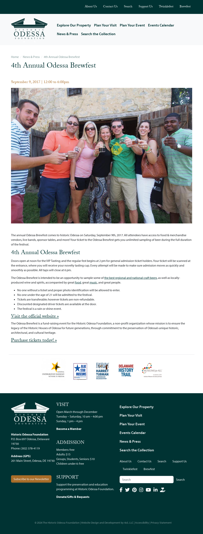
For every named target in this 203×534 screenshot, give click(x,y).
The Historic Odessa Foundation (61, 522)
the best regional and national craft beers (130, 278)
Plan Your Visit (105, 25)
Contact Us (110, 6)
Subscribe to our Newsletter (31, 479)
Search (128, 6)
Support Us (146, 6)
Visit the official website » (35, 317)
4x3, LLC (128, 522)
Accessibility (142, 522)
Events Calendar (161, 25)
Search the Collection (98, 33)
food (78, 282)
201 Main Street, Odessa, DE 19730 (33, 461)
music (93, 282)
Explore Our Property (74, 25)
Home (15, 57)
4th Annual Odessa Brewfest (62, 57)
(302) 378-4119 (30, 448)
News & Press (67, 33)
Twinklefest (166, 6)
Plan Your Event (132, 25)
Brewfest (185, 6)
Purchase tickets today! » (34, 341)
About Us (91, 6)
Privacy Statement (161, 522)
